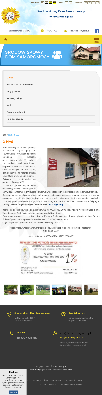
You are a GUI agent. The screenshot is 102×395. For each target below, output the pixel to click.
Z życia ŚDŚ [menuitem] (69, 380)
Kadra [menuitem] (10, 105)
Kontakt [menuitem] (52, 384)
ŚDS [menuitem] (46, 380)
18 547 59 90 (51, 31)
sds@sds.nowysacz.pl (79, 31)
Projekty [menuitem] (37, 380)
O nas (16, 135)
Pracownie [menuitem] (56, 380)
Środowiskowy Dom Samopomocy (61, 11)
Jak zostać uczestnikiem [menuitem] (20, 84)
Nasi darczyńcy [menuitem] (15, 119)
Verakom (67, 370)
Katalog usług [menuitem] (14, 98)
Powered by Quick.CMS (40, 370)
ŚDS (10, 135)
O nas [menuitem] (10, 77)
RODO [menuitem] (42, 384)
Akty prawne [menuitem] (13, 91)
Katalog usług (55, 204)
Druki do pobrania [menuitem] (16, 112)
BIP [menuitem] (80, 380)
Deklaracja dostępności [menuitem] (71, 384)
